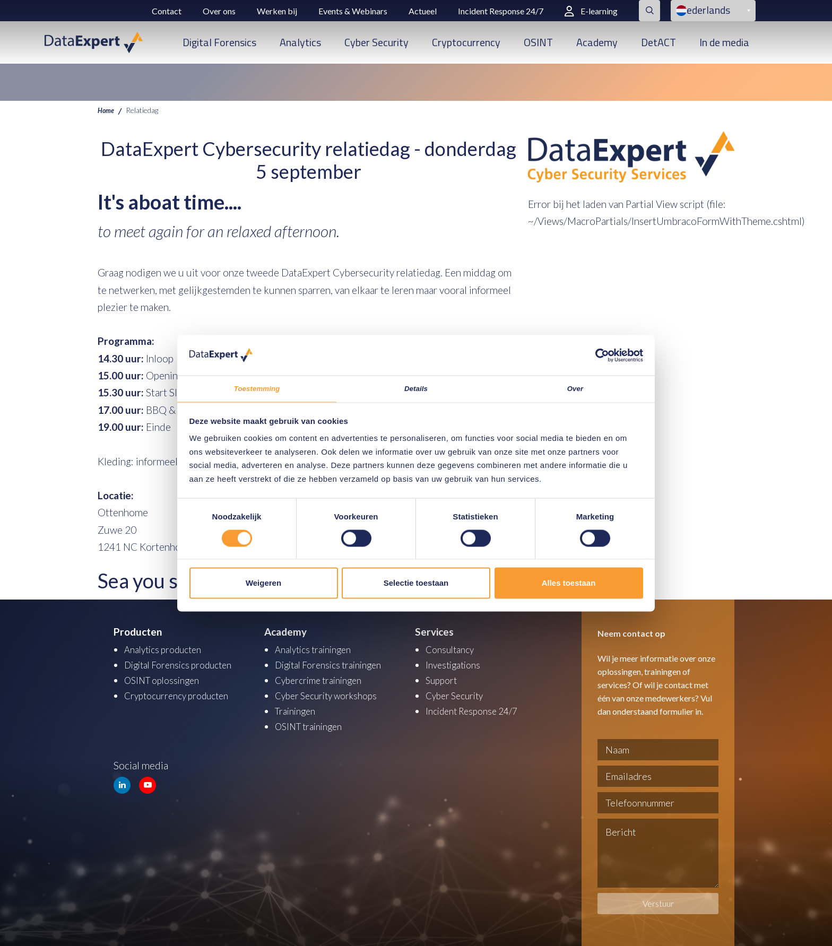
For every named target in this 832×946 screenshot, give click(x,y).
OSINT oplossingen (165, 679)
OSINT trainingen (312, 723)
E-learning (591, 11)
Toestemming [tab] (257, 388)
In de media (724, 42)
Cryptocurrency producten (182, 694)
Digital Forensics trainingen (334, 664)
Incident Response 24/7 (500, 11)
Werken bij (277, 11)
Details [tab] (416, 388)
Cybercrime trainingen (323, 679)
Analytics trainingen (317, 649)
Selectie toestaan (416, 584)
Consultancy (453, 649)
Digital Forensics (219, 42)
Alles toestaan (569, 584)
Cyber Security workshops (332, 694)
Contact (166, 11)
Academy (597, 42)
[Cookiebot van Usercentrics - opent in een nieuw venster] (596, 353)
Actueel (423, 11)
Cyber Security (376, 42)
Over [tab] (575, 388)
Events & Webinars (352, 11)
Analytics (300, 42)
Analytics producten (167, 649)
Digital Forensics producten (184, 664)
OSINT (538, 42)
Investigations (456, 664)
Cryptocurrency (466, 42)
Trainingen (297, 708)
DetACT (658, 42)
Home (107, 110)
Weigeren (263, 584)
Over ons (219, 11)
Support (443, 679)
